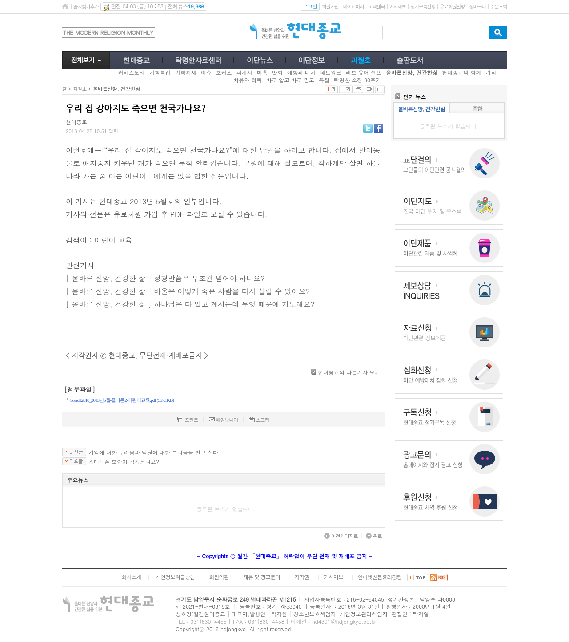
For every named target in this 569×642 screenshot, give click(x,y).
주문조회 (498, 6)
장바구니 (477, 6)
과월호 (79, 88)
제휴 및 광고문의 (261, 577)
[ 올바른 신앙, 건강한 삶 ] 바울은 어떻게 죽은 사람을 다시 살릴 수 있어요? (188, 291)
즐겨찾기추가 (85, 6)
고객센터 (376, 6)
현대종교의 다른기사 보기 (349, 372)
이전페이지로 (341, 536)
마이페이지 (353, 6)
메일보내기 (223, 419)
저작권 (302, 577)
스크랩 (259, 419)
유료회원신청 (452, 6)
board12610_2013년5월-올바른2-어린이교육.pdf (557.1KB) (122, 400)
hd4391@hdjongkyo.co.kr (344, 621)
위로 (374, 536)
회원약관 (218, 577)
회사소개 (131, 577)
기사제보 (397, 6)
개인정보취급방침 (175, 577)
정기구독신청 (422, 6)
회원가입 (330, 6)
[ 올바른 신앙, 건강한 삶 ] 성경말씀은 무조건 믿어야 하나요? (165, 278)
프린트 (187, 419)
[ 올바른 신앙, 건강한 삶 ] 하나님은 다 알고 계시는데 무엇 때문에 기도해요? (190, 304)
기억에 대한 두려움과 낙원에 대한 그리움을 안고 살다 (153, 452)
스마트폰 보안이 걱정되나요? (123, 461)
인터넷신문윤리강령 (380, 577)
